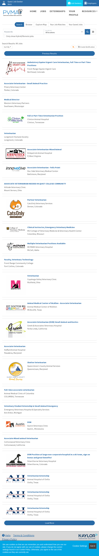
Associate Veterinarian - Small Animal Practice (25, 83)
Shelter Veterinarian (36, 362)
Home (33, 11)
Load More (49, 523)
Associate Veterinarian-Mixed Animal (44, 149)
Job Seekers (74, 3)
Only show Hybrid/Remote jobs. (20, 36)
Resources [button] (89, 11)
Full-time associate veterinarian (19, 390)
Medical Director (11, 99)
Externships (57, 11)
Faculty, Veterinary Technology (18, 259)
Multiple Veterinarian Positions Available (46, 243)
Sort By (7, 47)
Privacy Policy (9, 539)
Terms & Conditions (23, 535)
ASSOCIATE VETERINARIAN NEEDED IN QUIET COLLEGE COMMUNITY (35, 183)
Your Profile (74, 13)
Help (6, 535)
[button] (93, 32)
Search (19, 24)
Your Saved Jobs (76, 24)
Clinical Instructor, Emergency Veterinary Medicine (51, 227)
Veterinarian (10, 133)
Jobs (43, 11)
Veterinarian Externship (38, 475)
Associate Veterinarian (14, 346)
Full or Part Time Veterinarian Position (45, 115)
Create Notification (86, 47)
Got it (92, 546)
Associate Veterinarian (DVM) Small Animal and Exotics (52, 322)
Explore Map (41, 24)
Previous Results (49, 53)
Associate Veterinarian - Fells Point (43, 167)
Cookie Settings (80, 546)
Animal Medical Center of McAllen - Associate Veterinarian (54, 303)
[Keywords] (23, 32)
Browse (29, 24)
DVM (29, 422)
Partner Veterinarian (36, 199)
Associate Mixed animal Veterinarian (21, 438)
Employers (90, 3)
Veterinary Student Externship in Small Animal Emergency (31, 406)
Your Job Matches (57, 24)
